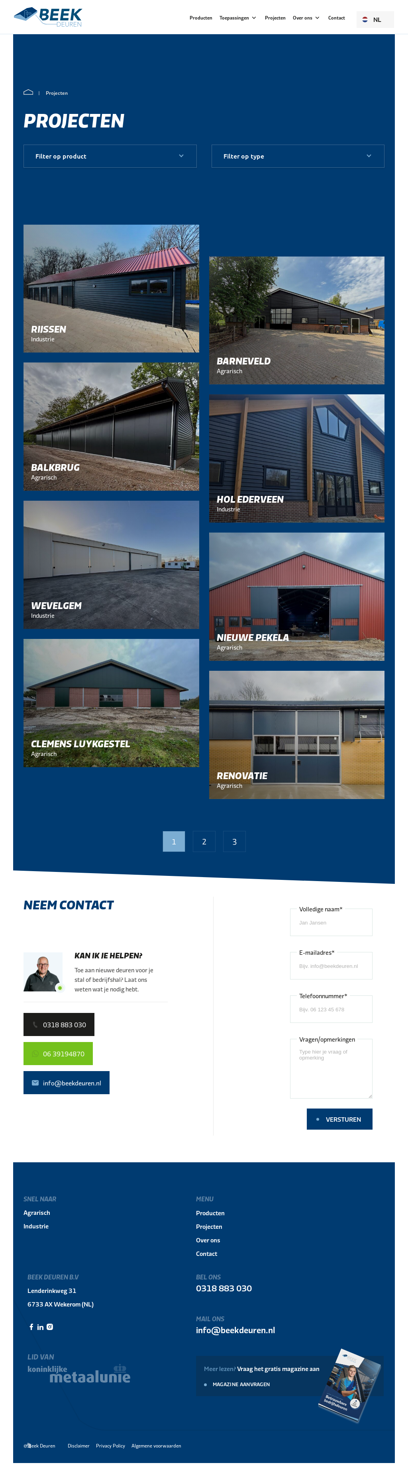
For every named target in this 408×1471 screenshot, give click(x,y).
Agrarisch (37, 1212)
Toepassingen (239, 17)
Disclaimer (79, 1445)
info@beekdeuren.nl (235, 1329)
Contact (336, 17)
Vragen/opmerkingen (327, 1039)
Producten (201, 17)
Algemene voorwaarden (156, 1445)
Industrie (36, 1225)
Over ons (307, 17)
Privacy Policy (110, 1445)
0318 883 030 (224, 1287)
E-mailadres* (317, 952)
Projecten (275, 17)
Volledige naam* (321, 908)
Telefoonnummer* (323, 995)
